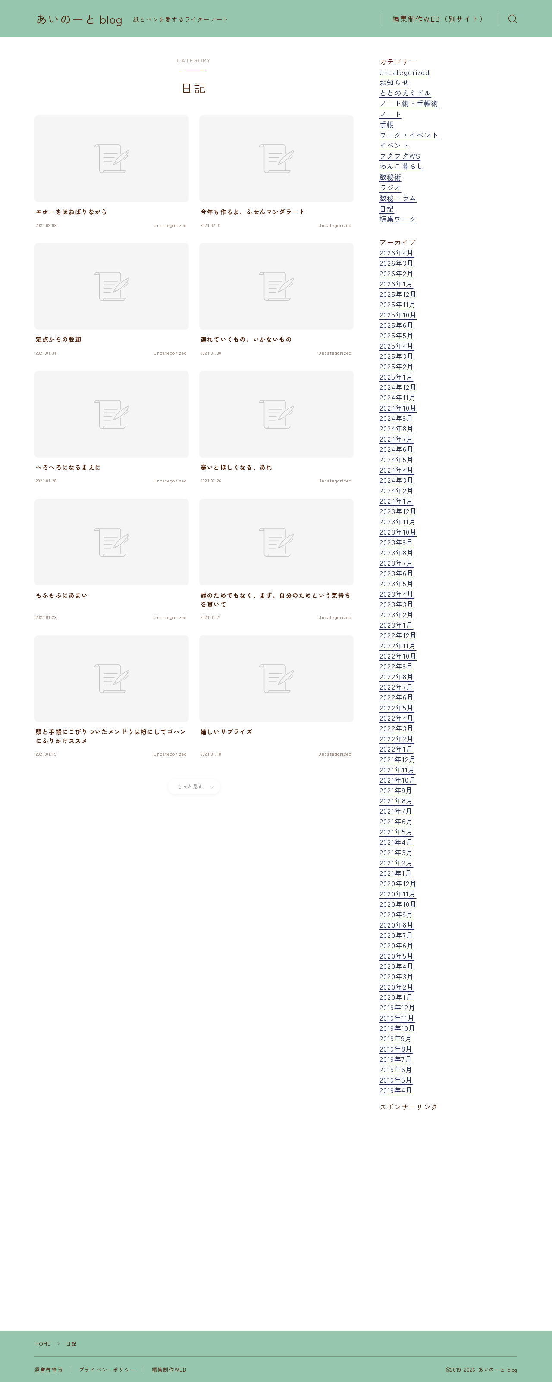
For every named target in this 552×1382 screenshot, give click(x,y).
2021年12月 (398, 759)
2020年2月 (397, 986)
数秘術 (391, 176)
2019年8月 (396, 1048)
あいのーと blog (79, 18)
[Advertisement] (449, 1200)
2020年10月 (398, 904)
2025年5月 (397, 335)
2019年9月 (396, 1038)
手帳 (387, 124)
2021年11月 (398, 769)
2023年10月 (398, 531)
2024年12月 (398, 387)
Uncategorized (405, 72)
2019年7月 (396, 1059)
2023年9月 (397, 542)
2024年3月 (397, 480)
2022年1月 (396, 749)
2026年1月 (396, 283)
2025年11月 (398, 304)
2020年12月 (398, 883)
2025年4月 (397, 345)
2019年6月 (396, 1069)
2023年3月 (397, 604)
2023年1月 (396, 624)
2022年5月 (397, 707)
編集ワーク (398, 219)
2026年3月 (397, 263)
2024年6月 (397, 449)
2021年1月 (396, 873)
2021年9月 (396, 790)
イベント (394, 145)
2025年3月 (397, 356)
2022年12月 (398, 635)
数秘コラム (398, 198)
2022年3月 (397, 728)
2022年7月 (397, 687)
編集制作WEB (169, 1369)
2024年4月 (397, 469)
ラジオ (391, 187)
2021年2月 (396, 862)
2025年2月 (397, 366)
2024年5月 (397, 459)
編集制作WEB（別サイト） (439, 18)
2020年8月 (397, 924)
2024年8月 (397, 428)
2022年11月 (398, 645)
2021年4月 (396, 842)
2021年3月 (396, 852)
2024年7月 (397, 438)
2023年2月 (397, 614)
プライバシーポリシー (107, 1369)
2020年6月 (397, 945)
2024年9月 (397, 418)
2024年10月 (398, 407)
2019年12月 (398, 1007)
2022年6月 (397, 697)
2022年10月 (398, 656)
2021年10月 (398, 780)
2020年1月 (396, 997)
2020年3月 (397, 976)
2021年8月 (396, 800)
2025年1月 (396, 376)
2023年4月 (397, 593)
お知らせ (394, 82)
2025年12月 (398, 294)
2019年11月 (397, 1017)
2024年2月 (397, 490)
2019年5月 (396, 1079)
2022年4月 (397, 718)
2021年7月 (396, 811)
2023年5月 (397, 583)
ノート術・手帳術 (409, 103)
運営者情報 (48, 1369)
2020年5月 (397, 955)
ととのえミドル (405, 92)
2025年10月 (398, 314)
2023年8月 (397, 552)
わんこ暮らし (402, 166)
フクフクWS (400, 155)
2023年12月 (398, 511)
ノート (391, 114)
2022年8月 (397, 676)
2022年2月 (397, 738)
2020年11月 (398, 893)
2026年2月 (397, 273)
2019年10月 (398, 1028)
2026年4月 (397, 252)
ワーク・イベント (409, 135)
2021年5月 (396, 831)
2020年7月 (397, 935)
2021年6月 (396, 821)
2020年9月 (397, 914)
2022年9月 (397, 666)
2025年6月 (397, 325)
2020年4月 (397, 966)
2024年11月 (398, 397)
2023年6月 (397, 573)
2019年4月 (396, 1090)
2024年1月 (396, 500)
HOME (43, 1343)
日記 (387, 208)
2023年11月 (398, 521)
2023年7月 (397, 562)
